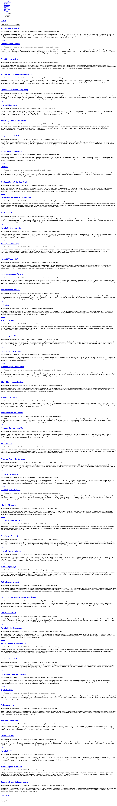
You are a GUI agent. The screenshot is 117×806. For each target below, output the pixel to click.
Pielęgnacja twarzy (8, 705)
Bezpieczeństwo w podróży (12, 428)
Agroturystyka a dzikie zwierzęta (14, 782)
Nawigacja (6, 3)
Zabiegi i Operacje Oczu (11, 351)
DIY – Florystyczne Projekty (12, 382)
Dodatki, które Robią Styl (11, 520)
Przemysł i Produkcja (10, 243)
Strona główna (7, 2)
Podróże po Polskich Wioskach (13, 120)
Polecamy (6, 8)
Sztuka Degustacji (8, 566)
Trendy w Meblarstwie (10, 474)
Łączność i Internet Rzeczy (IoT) (14, 90)
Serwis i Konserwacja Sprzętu (13, 643)
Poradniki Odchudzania (11, 228)
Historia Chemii (7, 736)
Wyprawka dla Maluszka (11, 151)
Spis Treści (7, 9)
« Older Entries (5, 795)
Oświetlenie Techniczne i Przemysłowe (16, 197)
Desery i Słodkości (8, 613)
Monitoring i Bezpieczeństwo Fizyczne (16, 74)
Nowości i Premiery (9, 105)
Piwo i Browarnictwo (9, 59)
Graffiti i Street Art (9, 659)
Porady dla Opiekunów (10, 290)
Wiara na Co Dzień (9, 397)
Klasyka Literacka (8, 505)
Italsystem (5, 305)
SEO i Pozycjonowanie (10, 582)
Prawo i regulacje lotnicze (11, 766)
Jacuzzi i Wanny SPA (9, 259)
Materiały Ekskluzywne (10, 490)
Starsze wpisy (7, 5)
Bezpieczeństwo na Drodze (12, 413)
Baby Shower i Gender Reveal (13, 674)
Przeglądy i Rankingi (9, 536)
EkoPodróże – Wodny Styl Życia (14, 182)
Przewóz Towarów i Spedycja (13, 551)
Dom (3, 20)
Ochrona (4, 167)
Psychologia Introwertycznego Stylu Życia (18, 597)
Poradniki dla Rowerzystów (12, 628)
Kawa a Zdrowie (7, 320)
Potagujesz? (7, 10)
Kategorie (6, 6)
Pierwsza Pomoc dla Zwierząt (13, 459)
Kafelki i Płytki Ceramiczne (12, 367)
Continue (3, 40)
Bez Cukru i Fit (7, 213)
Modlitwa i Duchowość (10, 28)
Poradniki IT (6, 751)
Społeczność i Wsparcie (10, 44)
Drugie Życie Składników (11, 136)
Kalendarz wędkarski (10, 720)
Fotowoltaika (6, 443)
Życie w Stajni (7, 690)
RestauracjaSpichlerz (10, 336)
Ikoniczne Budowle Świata (12, 274)
